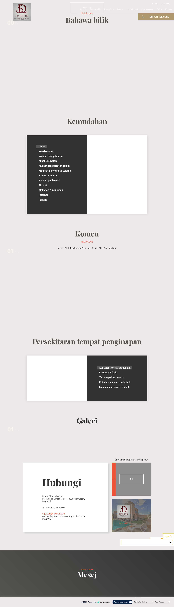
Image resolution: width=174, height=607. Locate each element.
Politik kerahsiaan (143, 602)
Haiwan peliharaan (49, 180)
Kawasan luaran (48, 175)
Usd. (166, 4)
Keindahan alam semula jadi (114, 382)
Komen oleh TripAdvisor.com (72, 248)
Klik (131, 479)
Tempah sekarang (155, 16)
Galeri (159, 9)
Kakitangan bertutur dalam (54, 166)
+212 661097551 (58, 507)
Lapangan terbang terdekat (114, 387)
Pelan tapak (162, 602)
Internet (43, 195)
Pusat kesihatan (48, 161)
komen (120, 9)
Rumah (83, 9)
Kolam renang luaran (51, 156)
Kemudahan (109, 9)
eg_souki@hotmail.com (53, 513)
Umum (42, 146)
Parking (43, 199)
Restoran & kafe (108, 372)
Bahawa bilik (95, 9)
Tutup (168, 536)
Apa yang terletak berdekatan (115, 367)
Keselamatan (46, 151)
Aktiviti (43, 185)
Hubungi (168, 9)
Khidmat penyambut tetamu (55, 170)
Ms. (154, 4)
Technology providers (123, 602)
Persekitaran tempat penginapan (140, 9)
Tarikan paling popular (111, 377)
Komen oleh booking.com (104, 248)
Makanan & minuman (51, 190)
